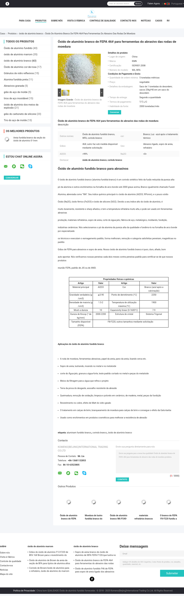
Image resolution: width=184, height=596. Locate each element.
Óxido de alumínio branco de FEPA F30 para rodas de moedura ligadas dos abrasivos (68, 517)
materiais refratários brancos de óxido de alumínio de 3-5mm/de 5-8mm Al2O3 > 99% (143, 517)
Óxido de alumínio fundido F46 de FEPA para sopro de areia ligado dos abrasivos (94, 570)
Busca (138, 4)
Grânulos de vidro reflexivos (19, 73)
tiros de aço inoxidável (16, 98)
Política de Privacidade (24, 590)
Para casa (25, 20)
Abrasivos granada (14, 85)
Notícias (146, 20)
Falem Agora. (154, 3)
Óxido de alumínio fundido (18, 48)
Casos (158, 20)
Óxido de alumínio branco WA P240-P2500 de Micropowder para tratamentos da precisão (118, 517)
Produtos (40, 20)
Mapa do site (6, 574)
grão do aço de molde (15, 92)
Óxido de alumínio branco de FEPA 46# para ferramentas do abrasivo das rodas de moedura (80, 102)
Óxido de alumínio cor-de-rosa (20, 67)
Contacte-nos (128, 20)
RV (168, 20)
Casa (2, 33)
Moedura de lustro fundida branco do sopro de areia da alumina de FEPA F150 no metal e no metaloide (93, 517)
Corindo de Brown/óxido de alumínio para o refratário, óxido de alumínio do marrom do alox (49, 570)
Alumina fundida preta (16, 79)
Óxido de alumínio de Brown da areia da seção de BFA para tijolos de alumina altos (49, 562)
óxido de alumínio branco (31, 33)
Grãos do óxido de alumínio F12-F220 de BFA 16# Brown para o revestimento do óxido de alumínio (48, 554)
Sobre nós (57, 20)
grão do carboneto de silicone (20, 114)
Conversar (114, 112)
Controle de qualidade (103, 20)
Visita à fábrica (76, 20)
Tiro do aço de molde (15, 120)
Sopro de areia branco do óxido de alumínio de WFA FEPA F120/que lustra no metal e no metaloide (95, 554)
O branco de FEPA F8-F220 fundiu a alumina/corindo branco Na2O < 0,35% (168, 517)
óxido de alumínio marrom (18, 54)
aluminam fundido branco (79, 432)
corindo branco (99, 432)
